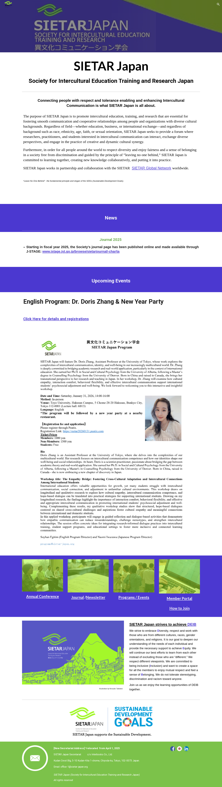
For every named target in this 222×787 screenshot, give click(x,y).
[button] (218, 4)
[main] (111, 71)
